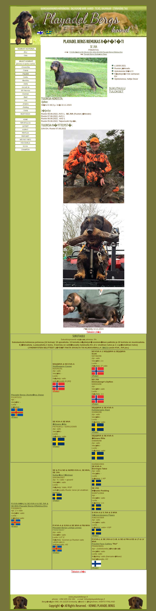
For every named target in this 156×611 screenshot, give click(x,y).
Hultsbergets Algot (101, 410)
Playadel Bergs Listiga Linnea (67, 528)
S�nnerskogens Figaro (103, 515)
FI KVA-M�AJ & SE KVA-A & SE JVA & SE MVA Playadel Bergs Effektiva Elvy (96, 52)
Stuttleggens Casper (62, 366)
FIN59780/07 (58, 530)
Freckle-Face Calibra (102, 544)
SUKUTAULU (117, 88)
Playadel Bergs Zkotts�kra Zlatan (27, 395)
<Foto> (14, 417)
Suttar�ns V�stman (63, 475)
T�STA (105, 347)
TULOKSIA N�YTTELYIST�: (57, 125)
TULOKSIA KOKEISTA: (52, 99)
